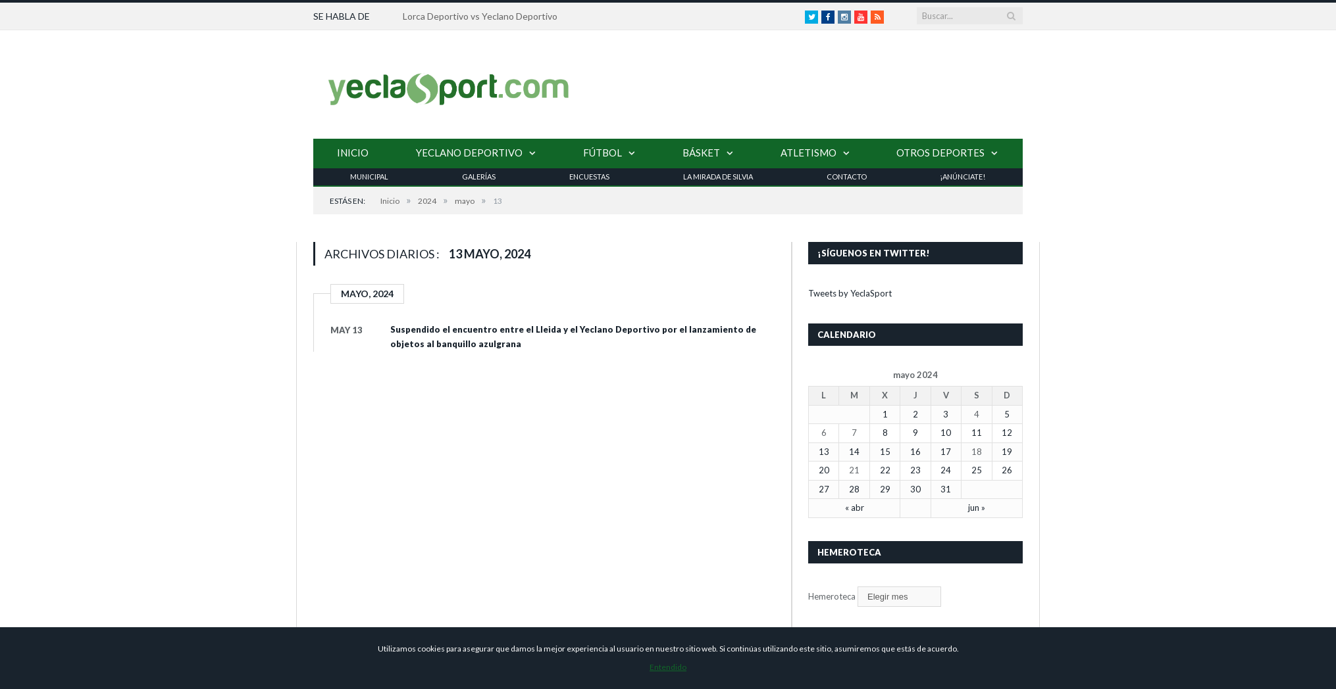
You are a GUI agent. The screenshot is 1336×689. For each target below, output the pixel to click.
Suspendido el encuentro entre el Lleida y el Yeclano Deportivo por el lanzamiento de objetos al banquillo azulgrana (573, 336)
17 (945, 451)
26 (1007, 470)
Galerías (479, 176)
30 (915, 489)
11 (976, 432)
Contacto (847, 176)
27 (824, 489)
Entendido (668, 667)
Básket (701, 152)
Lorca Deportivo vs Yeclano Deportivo (480, 16)
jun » (976, 507)
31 (945, 489)
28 (854, 489)
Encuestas (589, 176)
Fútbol (602, 152)
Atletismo (808, 152)
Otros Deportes (940, 152)
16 (915, 451)
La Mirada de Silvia (718, 176)
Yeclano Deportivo (469, 152)
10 (945, 432)
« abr (854, 507)
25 (976, 470)
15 (885, 451)
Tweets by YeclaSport (850, 293)
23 (915, 470)
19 (1007, 451)
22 (885, 470)
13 (824, 451)
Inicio (353, 152)
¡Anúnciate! (962, 176)
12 (1007, 432)
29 (885, 489)
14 (854, 451)
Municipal (369, 176)
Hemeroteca (832, 596)
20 (824, 470)
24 (945, 470)
